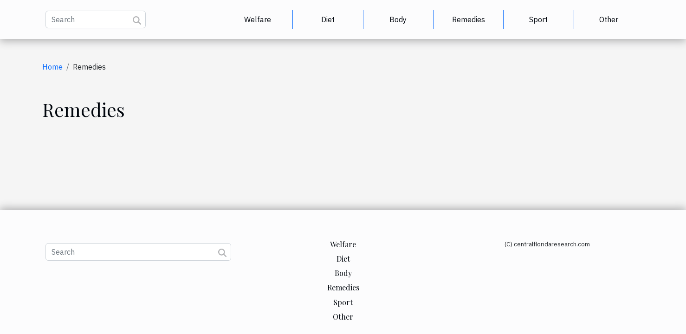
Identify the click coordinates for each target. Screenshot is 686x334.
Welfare (257, 19)
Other (608, 19)
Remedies (468, 19)
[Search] (95, 19)
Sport (538, 19)
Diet (328, 19)
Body (398, 19)
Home (52, 66)
